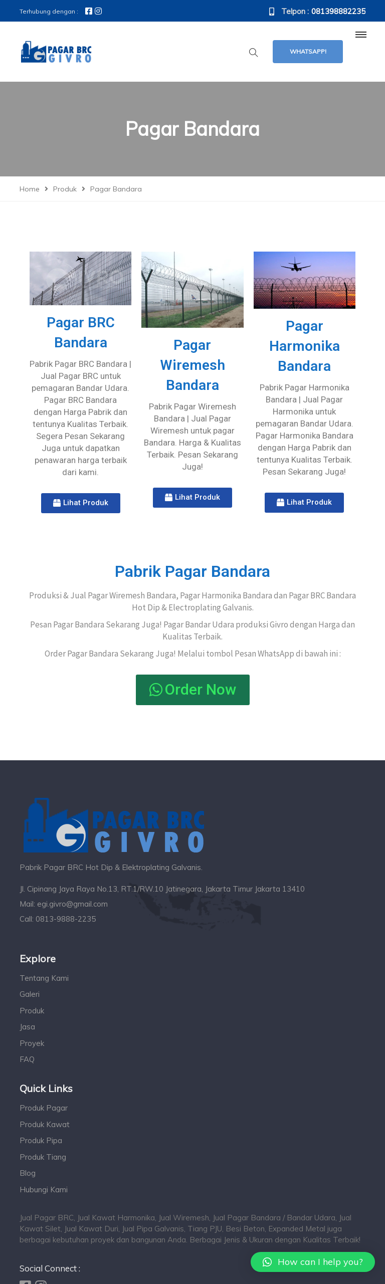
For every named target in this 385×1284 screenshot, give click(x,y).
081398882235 (338, 11)
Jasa (27, 1026)
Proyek (32, 1043)
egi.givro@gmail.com (72, 904)
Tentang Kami (44, 978)
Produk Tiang (43, 1157)
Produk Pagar (44, 1108)
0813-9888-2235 (66, 919)
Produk (32, 1010)
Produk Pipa (41, 1140)
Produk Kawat (45, 1124)
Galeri (30, 994)
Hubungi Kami (44, 1189)
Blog (28, 1173)
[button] (80, 503)
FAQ (27, 1059)
